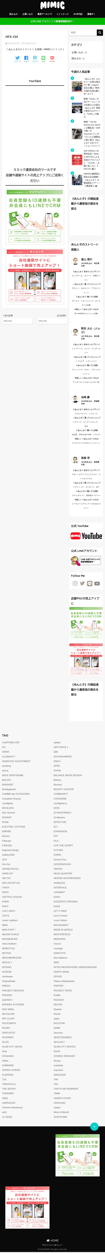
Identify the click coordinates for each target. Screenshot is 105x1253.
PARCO (6, 986)
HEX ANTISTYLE (11, 884)
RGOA (57, 1015)
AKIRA (5, 752)
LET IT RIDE (60, 912)
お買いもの (27, 14)
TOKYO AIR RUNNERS (66, 1089)
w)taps (57, 1108)
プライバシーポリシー (52, 1246)
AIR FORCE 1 (61, 748)
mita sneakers (9, 944)
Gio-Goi (6, 865)
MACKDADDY (61, 926)
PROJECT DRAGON (13, 991)
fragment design (10, 851)
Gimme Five (60, 860)
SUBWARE (8, 1066)
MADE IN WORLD (63, 930)
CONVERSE (60, 799)
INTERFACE (60, 888)
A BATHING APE (11, 743)
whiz (4, 1113)
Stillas (5, 1061)
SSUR (57, 1052)
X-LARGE (7, 1118)
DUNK (5, 823)
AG (3, 748)
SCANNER (8, 1038)
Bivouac (58, 785)
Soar (4, 1052)
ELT (56, 827)
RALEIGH (59, 1001)
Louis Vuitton (60, 921)
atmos (5, 771)
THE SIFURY (9, 1089)
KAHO (57, 898)
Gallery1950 (8, 855)
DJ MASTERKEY (63, 813)
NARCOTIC (60, 954)
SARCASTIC (8, 1033)
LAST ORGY (8, 912)
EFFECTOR (60, 823)
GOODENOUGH (62, 865)
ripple (56, 1019)
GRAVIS (58, 870)
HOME (52, 1241)
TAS (56, 1085)
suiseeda (58, 1066)
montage (58, 949)
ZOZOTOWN (60, 1118)
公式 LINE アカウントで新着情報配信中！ (52, 21)
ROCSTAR (59, 1024)
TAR (56, 1080)
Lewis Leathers (10, 921)
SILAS (5, 1043)
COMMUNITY (61, 795)
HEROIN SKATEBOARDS (67, 879)
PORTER (58, 986)
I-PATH (5, 888)
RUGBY (6, 1029)
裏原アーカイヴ (44, 14)
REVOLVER (8, 1015)
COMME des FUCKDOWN (16, 795)
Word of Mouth (61, 1113)
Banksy (57, 781)
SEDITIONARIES (63, 1038)
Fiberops (6, 842)
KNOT (5, 907)
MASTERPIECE (62, 935)
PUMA (57, 996)
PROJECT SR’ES (63, 991)
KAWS (5, 902)
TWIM (57, 1094)
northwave (7, 977)
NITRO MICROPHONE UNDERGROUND (75, 968)
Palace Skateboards (64, 982)
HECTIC (6, 879)
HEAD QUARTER (63, 874)
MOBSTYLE (8, 949)
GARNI (57, 855)
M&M (5, 926)
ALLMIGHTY (8, 757)
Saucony (58, 1033)
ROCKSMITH (9, 1024)
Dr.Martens (59, 818)
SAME (57, 1029)
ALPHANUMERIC (63, 757)
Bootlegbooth (9, 790)
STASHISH (8, 1057)
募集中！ (91, 14)
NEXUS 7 (7, 963)
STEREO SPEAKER (64, 1057)
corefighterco (60, 804)
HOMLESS (59, 884)
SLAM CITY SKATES (65, 1047)
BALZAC (6, 781)
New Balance (61, 958)
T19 (4, 1080)
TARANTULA (9, 1085)
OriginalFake (8, 982)
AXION (57, 771)
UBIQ (5, 1099)
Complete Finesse (11, 799)
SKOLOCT (59, 1043)
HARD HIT (7, 874)
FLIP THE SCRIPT (63, 846)
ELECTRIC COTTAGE (13, 827)
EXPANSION (60, 832)
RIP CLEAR (8, 1019)
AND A (57, 762)
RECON (58, 1005)
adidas (57, 743)
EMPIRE (6, 832)
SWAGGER (60, 1076)
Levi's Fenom (61, 916)
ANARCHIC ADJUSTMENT (16, 762)
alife (56, 752)
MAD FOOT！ (9, 930)
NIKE (56, 963)
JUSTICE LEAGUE (12, 898)
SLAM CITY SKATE (12, 1047)
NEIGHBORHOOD (12, 958)
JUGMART (59, 893)
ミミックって (62, 14)
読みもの (13, 14)
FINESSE (7, 846)
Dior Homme (8, 813)
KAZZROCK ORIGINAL (66, 902)
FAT (56, 837)
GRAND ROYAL (10, 870)
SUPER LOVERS (11, 1071)
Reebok (58, 1010)
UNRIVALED (8, 1104)
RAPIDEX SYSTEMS (13, 1005)
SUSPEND (7, 1076)
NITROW (6, 973)
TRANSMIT (8, 1094)
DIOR (57, 809)
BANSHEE (7, 785)
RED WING (8, 1010)
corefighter (7, 804)
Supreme (58, 1071)
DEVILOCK (8, 809)
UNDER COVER (62, 1099)
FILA (56, 842)
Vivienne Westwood (12, 1108)
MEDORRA (60, 940)
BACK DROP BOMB (12, 776)
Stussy (57, 1061)
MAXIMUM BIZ (10, 940)
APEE (57, 767)
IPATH (5, 893)
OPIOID (58, 977)
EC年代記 (78, 14)
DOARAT (7, 818)
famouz (6, 837)
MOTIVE (6, 954)
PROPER (7, 996)
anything (6, 767)
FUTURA (58, 851)
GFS (4, 860)
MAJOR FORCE (10, 935)
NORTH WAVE (61, 973)
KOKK (57, 907)
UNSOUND (60, 1104)
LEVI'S (5, 916)
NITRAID (6, 968)
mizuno (57, 944)
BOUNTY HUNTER (64, 790)
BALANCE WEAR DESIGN (68, 776)
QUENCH (7, 1001)
